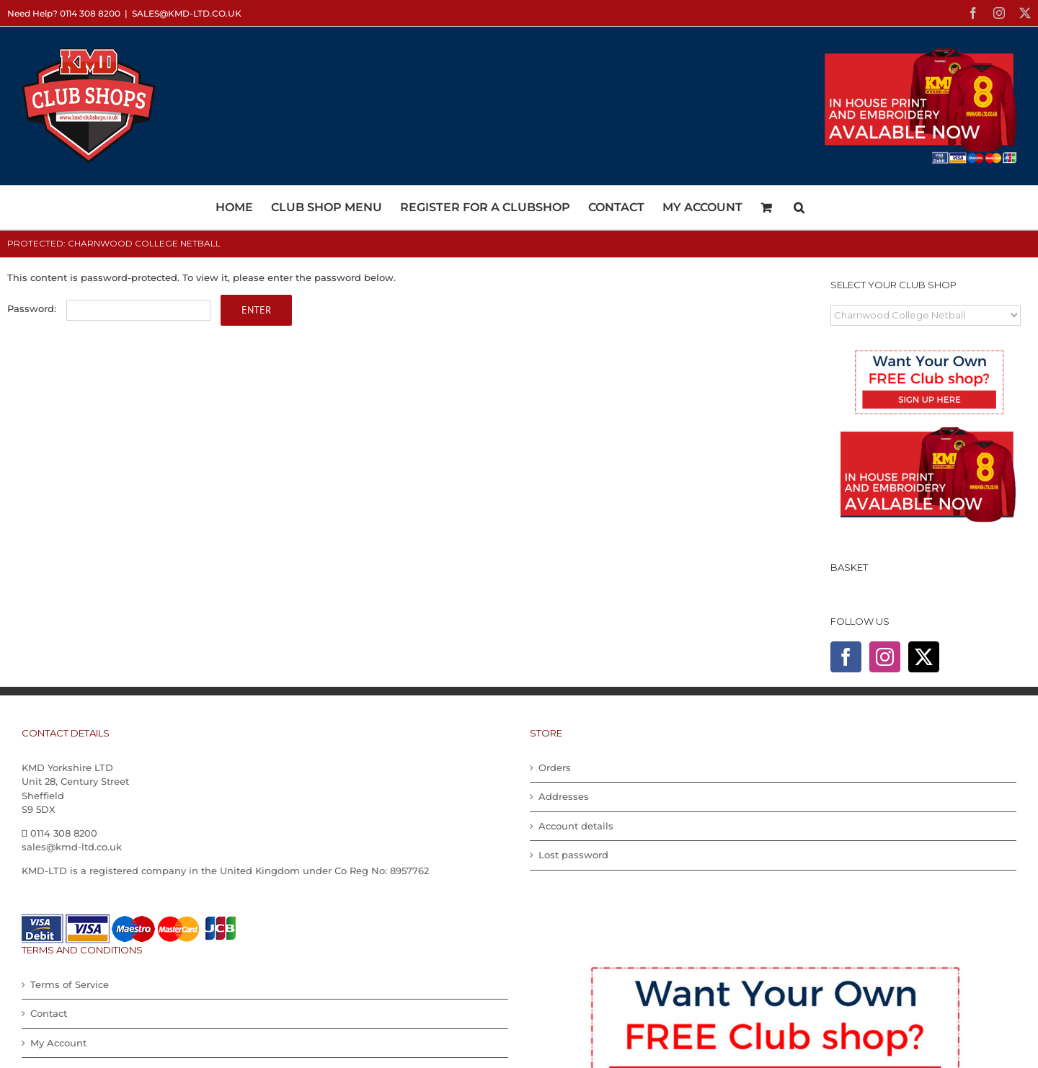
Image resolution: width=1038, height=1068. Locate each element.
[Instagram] (884, 656)
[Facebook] (845, 656)
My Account (58, 1043)
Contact (48, 1013)
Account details (575, 826)
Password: (108, 308)
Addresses (563, 796)
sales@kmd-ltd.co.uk (186, 13)
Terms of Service (69, 984)
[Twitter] (923, 656)
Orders (554, 767)
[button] (799, 207)
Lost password (573, 854)
